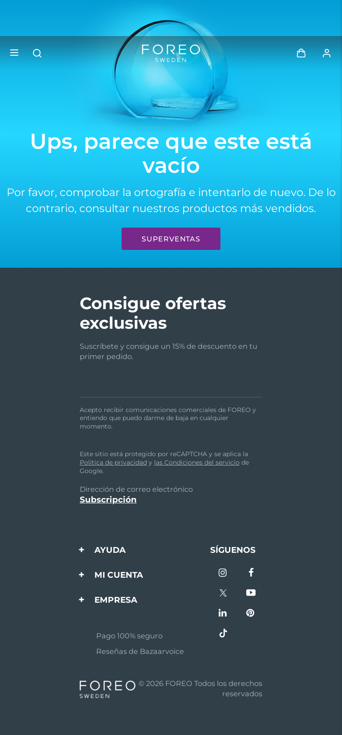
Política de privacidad (113, 462)
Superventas (171, 239)
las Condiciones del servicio (197, 462)
